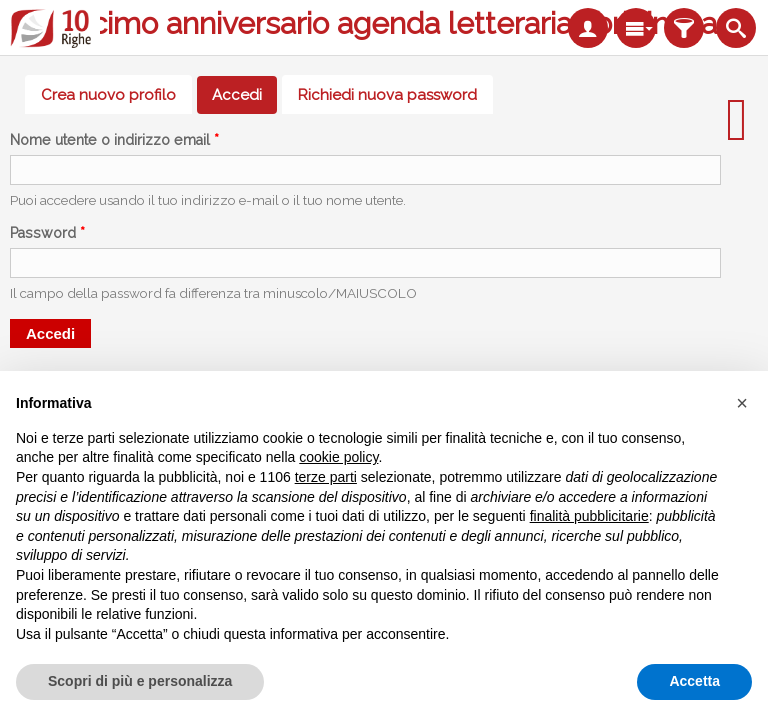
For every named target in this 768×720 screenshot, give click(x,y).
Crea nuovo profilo (108, 95)
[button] (742, 403)
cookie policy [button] (338, 457)
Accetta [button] (694, 681)
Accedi (244, 95)
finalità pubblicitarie (589, 516)
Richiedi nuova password (387, 95)
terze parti (326, 477)
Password (47, 233)
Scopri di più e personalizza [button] (140, 681)
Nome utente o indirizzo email (114, 140)
